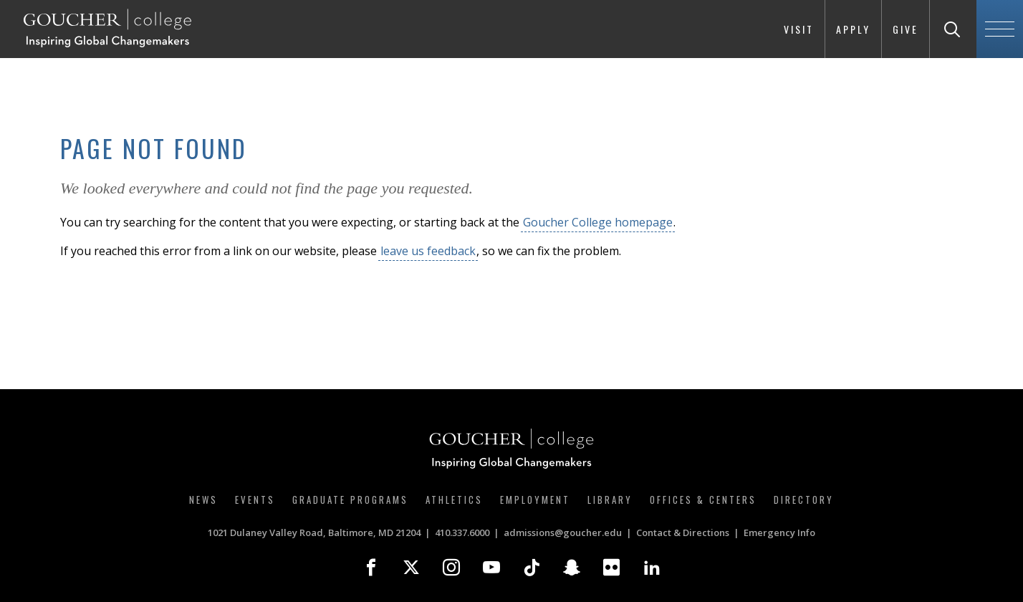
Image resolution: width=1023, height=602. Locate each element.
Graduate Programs (350, 499)
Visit (799, 29)
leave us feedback (428, 251)
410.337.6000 (462, 532)
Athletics (454, 499)
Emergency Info (779, 532)
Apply (853, 29)
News (203, 499)
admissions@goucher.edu (563, 532)
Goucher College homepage (598, 222)
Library (610, 499)
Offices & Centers (703, 499)
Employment (535, 499)
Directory (804, 499)
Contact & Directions (682, 532)
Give (905, 29)
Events (255, 499)
